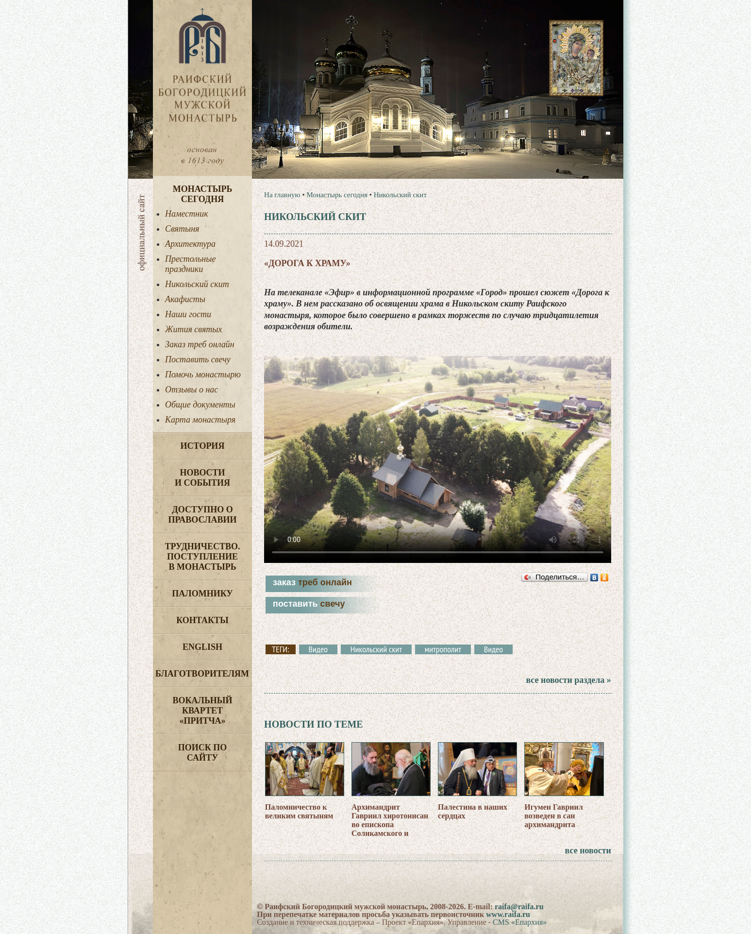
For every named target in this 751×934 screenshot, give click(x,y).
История (203, 446)
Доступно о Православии (202, 515)
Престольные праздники (190, 264)
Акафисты (185, 299)
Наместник (186, 214)
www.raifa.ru (508, 914)
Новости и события (202, 478)
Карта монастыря (200, 420)
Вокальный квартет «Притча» (202, 711)
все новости (588, 850)
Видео (318, 649)
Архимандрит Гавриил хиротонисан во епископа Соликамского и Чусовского (389, 824)
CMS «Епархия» (520, 922)
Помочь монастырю (203, 374)
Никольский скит (197, 284)
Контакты (202, 620)
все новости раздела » (568, 680)
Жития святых (193, 329)
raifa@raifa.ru (519, 906)
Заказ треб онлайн (199, 344)
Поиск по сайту (202, 753)
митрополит (443, 649)
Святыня (182, 229)
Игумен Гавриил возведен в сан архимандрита (553, 816)
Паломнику (202, 593)
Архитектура (190, 244)
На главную (282, 195)
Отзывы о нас (191, 389)
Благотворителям (202, 674)
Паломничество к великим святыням (299, 811)
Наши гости (188, 314)
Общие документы (200, 404)
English (202, 647)
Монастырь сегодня (203, 194)
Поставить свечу (198, 359)
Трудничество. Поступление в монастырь (202, 557)
